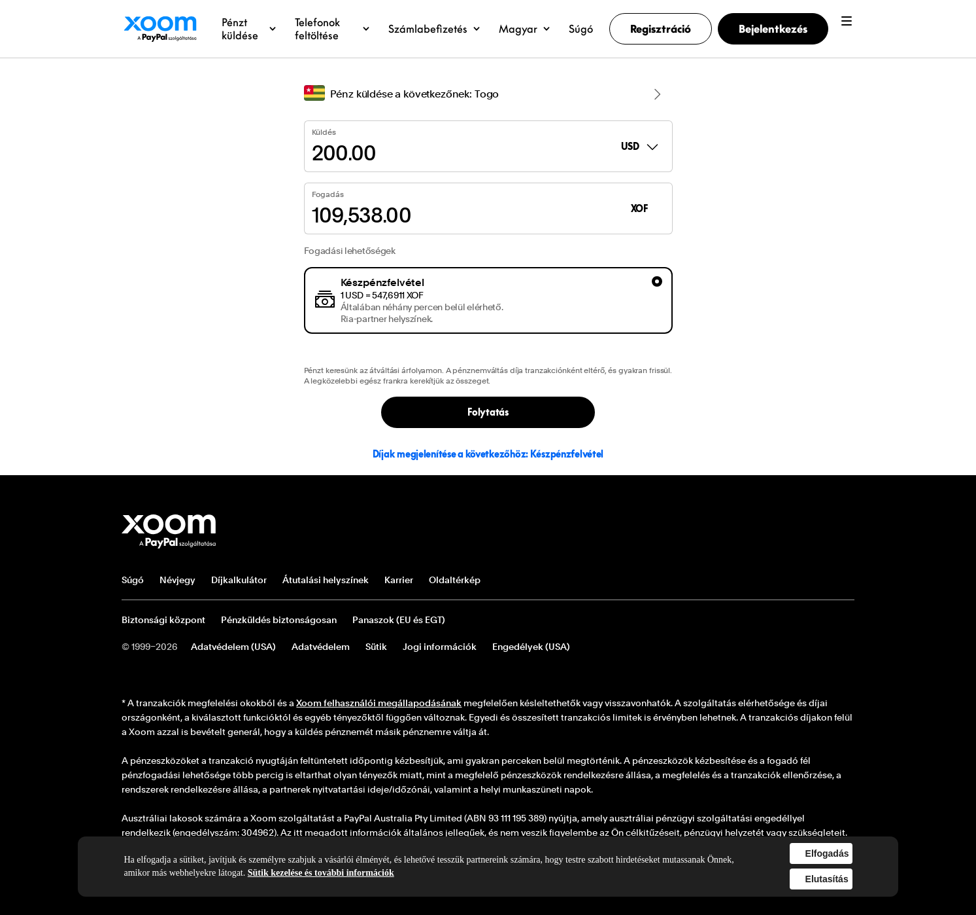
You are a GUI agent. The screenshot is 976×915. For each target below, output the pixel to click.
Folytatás (487, 412)
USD (640, 146)
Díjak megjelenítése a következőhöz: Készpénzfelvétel (488, 453)
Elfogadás (827, 853)
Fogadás (328, 194)
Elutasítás (827, 879)
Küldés (324, 132)
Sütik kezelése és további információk (321, 873)
